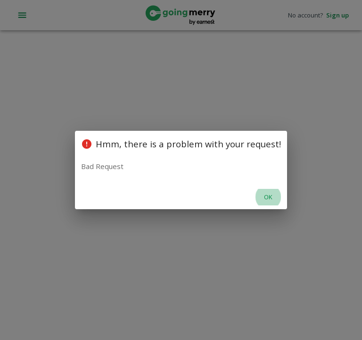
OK (268, 197)
